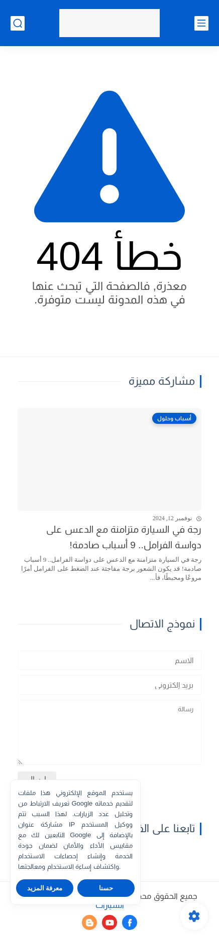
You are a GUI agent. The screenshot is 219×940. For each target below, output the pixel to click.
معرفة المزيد (45, 888)
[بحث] (17, 23)
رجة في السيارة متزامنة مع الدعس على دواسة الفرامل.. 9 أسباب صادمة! (123, 537)
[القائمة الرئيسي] (201, 23)
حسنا (106, 888)
